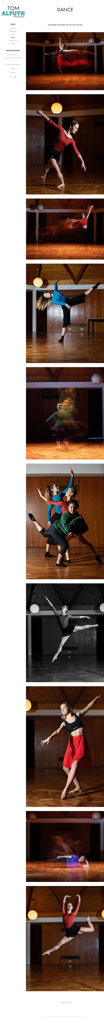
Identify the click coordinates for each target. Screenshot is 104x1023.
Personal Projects (13, 50)
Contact (13, 72)
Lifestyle (13, 28)
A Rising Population (13, 64)
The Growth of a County (12, 57)
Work (13, 24)
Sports (13, 34)
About (13, 68)
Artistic (12, 43)
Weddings (12, 31)
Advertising (13, 40)
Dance (13, 37)
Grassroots (13, 54)
